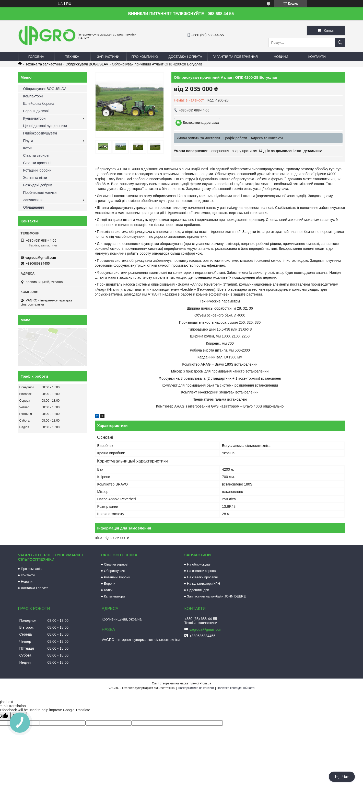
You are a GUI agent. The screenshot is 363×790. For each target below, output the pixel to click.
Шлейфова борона (38, 103)
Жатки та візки (35, 178)
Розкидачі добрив (37, 185)
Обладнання (33, 207)
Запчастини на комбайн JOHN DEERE (216, 596)
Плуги (28, 141)
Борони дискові (36, 111)
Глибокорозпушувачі (40, 133)
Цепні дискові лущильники (45, 126)
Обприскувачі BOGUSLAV (86, 64)
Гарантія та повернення (235, 57)
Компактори (33, 96)
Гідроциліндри (198, 590)
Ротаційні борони (37, 170)
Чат (342, 776)
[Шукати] (340, 42)
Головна (36, 57)
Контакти (317, 57)
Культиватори (34, 118)
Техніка (72, 57)
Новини (281, 57)
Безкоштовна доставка (201, 123)
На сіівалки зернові (201, 571)
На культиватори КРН (203, 583)
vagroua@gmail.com (41, 257)
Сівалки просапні (37, 163)
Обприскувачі (114, 571)
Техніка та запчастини (43, 64)
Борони (109, 583)
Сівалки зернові (36, 155)
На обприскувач (199, 564)
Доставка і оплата (185, 57)
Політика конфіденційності (236, 688)
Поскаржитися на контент (196, 688)
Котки (27, 148)
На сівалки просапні (202, 577)
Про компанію (145, 57)
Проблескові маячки (40, 192)
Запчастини (108, 57)
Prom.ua (205, 683)
